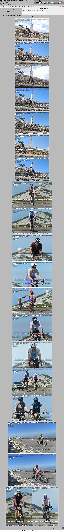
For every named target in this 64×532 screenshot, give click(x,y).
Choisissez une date (43, 8)
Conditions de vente (5, 6)
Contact (12, 6)
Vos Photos (17, 6)
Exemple (23, 6)
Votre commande (30, 6)
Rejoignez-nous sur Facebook (58, 528)
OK (42, 530)
